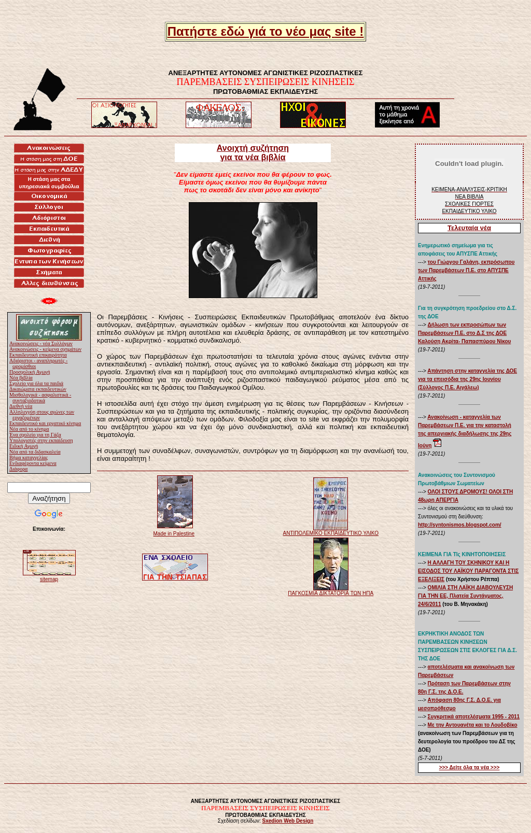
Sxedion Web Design (288, 821)
